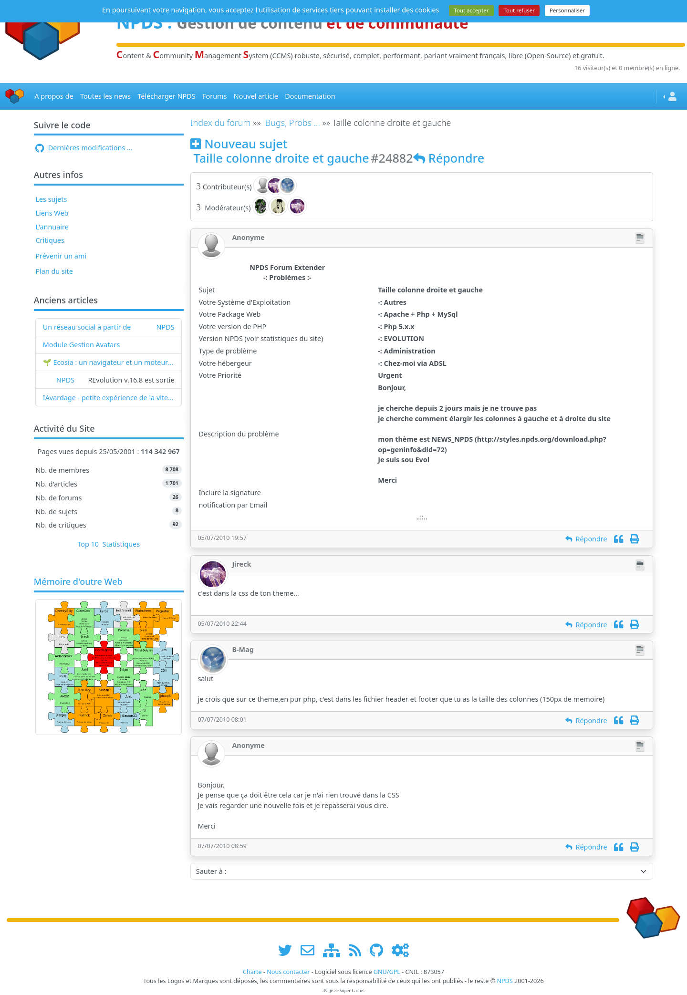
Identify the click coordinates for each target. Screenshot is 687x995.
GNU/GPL (387, 972)
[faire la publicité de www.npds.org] (311, 949)
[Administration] (400, 949)
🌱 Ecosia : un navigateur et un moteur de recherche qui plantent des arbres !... (109, 362)
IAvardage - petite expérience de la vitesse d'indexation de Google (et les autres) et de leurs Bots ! (109, 397)
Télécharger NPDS (166, 96)
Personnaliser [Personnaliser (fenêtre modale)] (567, 10)
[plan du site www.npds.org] (335, 949)
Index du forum (220, 122)
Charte (252, 972)
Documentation (310, 96)
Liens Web (51, 213)
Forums (214, 96)
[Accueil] (14, 96)
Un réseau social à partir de (87, 327)
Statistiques (121, 544)
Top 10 (88, 544)
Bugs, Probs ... (292, 122)
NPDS (165, 327)
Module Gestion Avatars (81, 344)
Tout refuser (519, 10)
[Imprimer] (634, 538)
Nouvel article (256, 96)
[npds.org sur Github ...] (380, 949)
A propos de (53, 96)
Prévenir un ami (60, 255)
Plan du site (54, 271)
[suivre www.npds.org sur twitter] (288, 949)
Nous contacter (288, 972)
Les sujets (51, 199)
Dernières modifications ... (83, 147)
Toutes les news (105, 96)
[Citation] (618, 538)
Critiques (49, 240)
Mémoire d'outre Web (78, 582)
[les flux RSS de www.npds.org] (358, 949)
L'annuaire (51, 226)
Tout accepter (471, 10)
